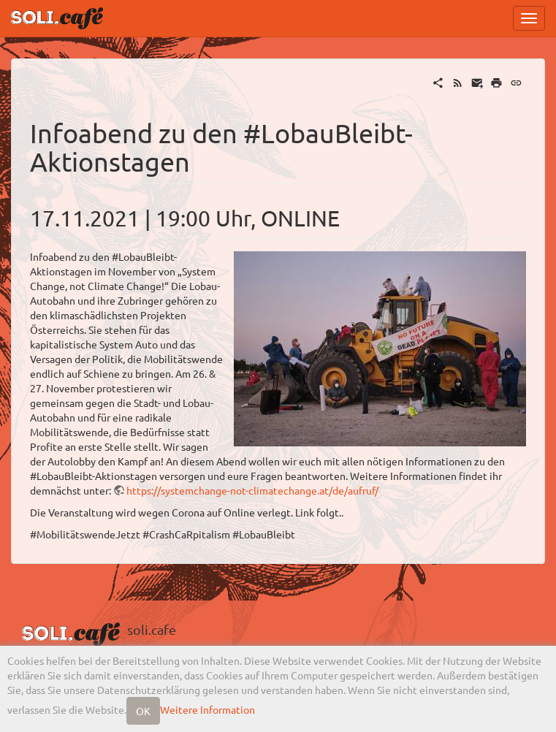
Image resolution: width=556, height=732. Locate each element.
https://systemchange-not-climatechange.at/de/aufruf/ (252, 490)
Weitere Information (207, 709)
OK (143, 710)
